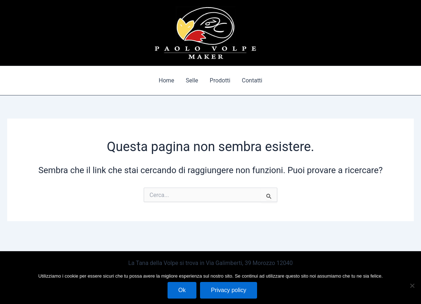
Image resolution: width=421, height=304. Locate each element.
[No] (412, 285)
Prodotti (220, 80)
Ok (182, 290)
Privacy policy (228, 290)
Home (166, 80)
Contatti (252, 80)
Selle (192, 80)
